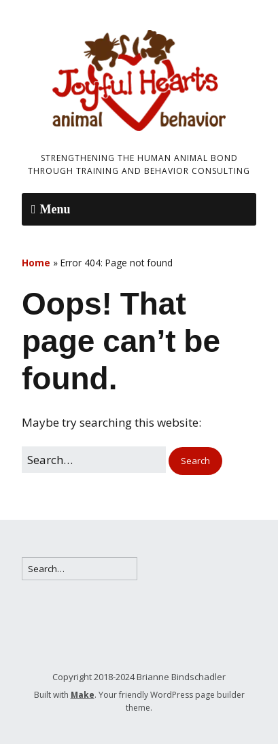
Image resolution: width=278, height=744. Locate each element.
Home (36, 262)
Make (82, 695)
